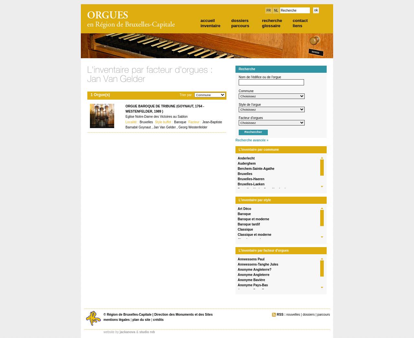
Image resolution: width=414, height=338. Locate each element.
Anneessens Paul (251, 259)
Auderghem (247, 163)
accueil (208, 20)
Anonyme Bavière (251, 280)
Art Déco (244, 209)
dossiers (239, 20)
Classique (245, 229)
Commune (246, 91)
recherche (272, 20)
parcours (240, 25)
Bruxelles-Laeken (251, 184)
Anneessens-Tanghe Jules (258, 264)
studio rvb (147, 332)
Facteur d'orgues (251, 118)
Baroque (244, 214)
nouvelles (293, 314)
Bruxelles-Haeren (251, 179)
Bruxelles (245, 174)
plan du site (141, 320)
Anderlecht (246, 158)
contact (300, 20)
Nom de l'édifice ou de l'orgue (260, 77)
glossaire (271, 25)
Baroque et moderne (253, 219)
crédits (158, 320)
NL (276, 10)
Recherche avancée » (251, 140)
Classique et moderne (254, 234)
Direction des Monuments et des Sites (183, 314)
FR (269, 10)
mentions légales (117, 320)
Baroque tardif (249, 224)
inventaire (210, 25)
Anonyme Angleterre (253, 275)
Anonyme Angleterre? (254, 269)
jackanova (127, 332)
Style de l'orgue (250, 104)
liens (297, 25)
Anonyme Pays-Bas (253, 285)
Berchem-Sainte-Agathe (256, 168)
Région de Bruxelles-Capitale (129, 314)
